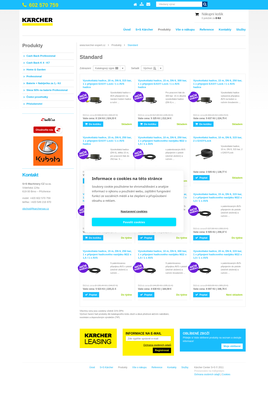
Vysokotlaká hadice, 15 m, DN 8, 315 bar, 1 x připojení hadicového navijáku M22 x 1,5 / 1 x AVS (217, 197)
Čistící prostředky (37, 96)
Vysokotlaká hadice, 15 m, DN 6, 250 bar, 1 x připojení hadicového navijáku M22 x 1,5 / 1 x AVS (107, 254)
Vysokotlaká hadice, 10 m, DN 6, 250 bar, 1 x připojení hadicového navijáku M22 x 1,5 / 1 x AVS (162, 141)
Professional (34, 76)
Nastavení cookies (112, 217)
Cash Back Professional (40, 55)
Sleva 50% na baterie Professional (47, 90)
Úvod (127, 29)
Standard (133, 45)
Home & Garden (36, 69)
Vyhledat (243, 4)
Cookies (54, 374)
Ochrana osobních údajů (157, 345)
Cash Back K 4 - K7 (38, 62)
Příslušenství (34, 103)
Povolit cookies (156, 217)
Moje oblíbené (232, 346)
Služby (241, 29)
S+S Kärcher (144, 29)
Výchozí (149, 68)
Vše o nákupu (185, 29)
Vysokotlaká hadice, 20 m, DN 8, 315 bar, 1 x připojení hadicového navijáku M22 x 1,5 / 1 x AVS (217, 254)
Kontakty (225, 29)
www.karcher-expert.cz (92, 45)
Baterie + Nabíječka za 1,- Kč (43, 83)
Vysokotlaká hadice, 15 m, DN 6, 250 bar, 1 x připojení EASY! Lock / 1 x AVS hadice (217, 84)
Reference (207, 29)
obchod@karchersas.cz (35, 208)
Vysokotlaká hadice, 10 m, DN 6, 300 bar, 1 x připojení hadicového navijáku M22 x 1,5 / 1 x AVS (162, 254)
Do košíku (93, 124)
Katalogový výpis (106, 68)
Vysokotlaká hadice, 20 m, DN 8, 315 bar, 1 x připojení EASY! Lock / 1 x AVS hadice (107, 84)
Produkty (164, 29)
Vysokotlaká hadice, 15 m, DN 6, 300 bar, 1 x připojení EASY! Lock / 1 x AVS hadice (162, 84)
